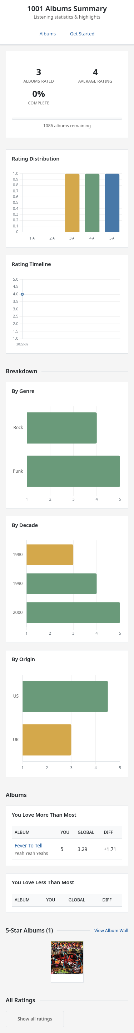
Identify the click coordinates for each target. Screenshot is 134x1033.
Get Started (82, 33)
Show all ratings (35, 1018)
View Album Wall (111, 931)
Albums (48, 33)
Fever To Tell (29, 845)
